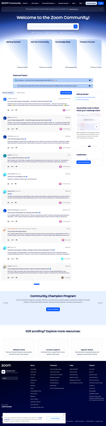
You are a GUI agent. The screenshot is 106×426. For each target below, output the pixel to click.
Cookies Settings (90, 421)
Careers (32, 377)
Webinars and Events (75, 380)
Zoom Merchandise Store (37, 407)
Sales (71, 365)
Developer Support (94, 393)
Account (91, 372)
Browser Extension (55, 377)
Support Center (93, 374)
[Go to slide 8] (96, 146)
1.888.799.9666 (6, 407)
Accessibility (92, 391)
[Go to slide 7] (94, 146)
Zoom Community (94, 380)
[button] (66, 92)
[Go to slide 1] (80, 146)
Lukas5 (9, 266)
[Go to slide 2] (82, 146)
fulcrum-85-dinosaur (13, 209)
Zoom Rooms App (54, 372)
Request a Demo (74, 377)
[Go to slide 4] (86, 146)
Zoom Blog (33, 369)
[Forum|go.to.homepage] (11, 3)
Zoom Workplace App (55, 369)
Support (92, 365)
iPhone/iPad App (54, 383)
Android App (53, 385)
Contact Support (91, 3)
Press (31, 388)
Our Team (33, 374)
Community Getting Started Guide (86, 97)
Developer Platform (35, 402)
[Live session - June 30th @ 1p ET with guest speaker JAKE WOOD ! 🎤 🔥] (37, 80)
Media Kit (32, 396)
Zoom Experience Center (76, 383)
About (32, 365)
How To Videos (34, 399)
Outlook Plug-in (54, 380)
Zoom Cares (33, 393)
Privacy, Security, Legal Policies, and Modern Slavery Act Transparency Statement (96, 398)
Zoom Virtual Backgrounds (57, 388)
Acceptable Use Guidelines (67, 421)
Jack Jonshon (11, 173)
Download (53, 365)
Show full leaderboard (84, 162)
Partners (32, 383)
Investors (32, 385)
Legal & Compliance (79, 421)
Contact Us (92, 388)
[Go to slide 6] (92, 146)
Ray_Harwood (11, 228)
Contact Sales (73, 372)
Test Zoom (92, 369)
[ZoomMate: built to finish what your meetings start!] (88, 126)
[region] (34, 418)
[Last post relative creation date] (68, 110)
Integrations (33, 380)
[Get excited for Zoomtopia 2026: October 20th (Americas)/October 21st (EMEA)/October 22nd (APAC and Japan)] (47, 86)
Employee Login (99, 421)
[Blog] (2, 417)
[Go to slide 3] (84, 146)
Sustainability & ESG (35, 391)
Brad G (9, 117)
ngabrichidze (11, 191)
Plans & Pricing (73, 374)
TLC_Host (10, 136)
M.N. (9, 247)
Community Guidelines (83, 99)
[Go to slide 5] (89, 146)
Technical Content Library (96, 383)
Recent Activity (8, 93)
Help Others (21, 93)
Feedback (91, 385)
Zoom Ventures (34, 404)
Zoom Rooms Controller (56, 374)
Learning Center (93, 377)
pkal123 (10, 155)
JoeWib (10, 98)
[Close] (63, 414)
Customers (33, 372)
